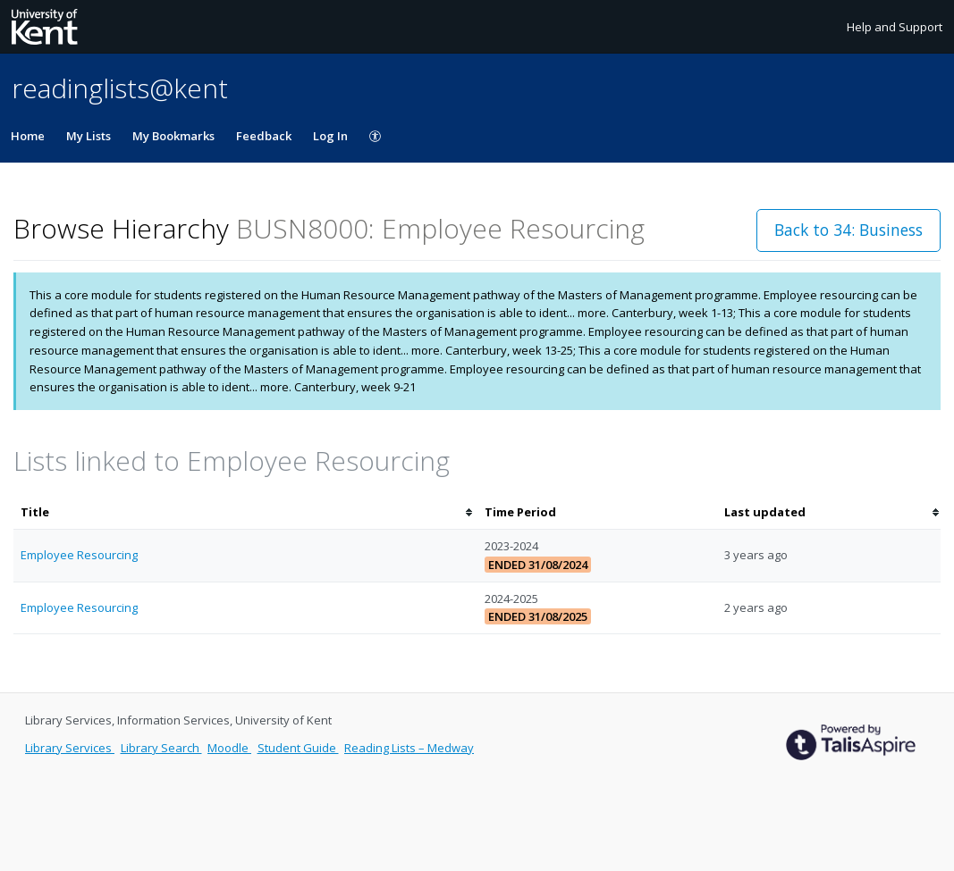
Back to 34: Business (848, 229)
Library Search (161, 748)
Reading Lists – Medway (409, 748)
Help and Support (894, 27)
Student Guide (298, 748)
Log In (330, 136)
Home (28, 136)
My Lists (88, 136)
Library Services (69, 748)
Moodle (229, 748)
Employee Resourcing (79, 555)
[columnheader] (245, 512)
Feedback (263, 136)
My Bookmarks (173, 136)
